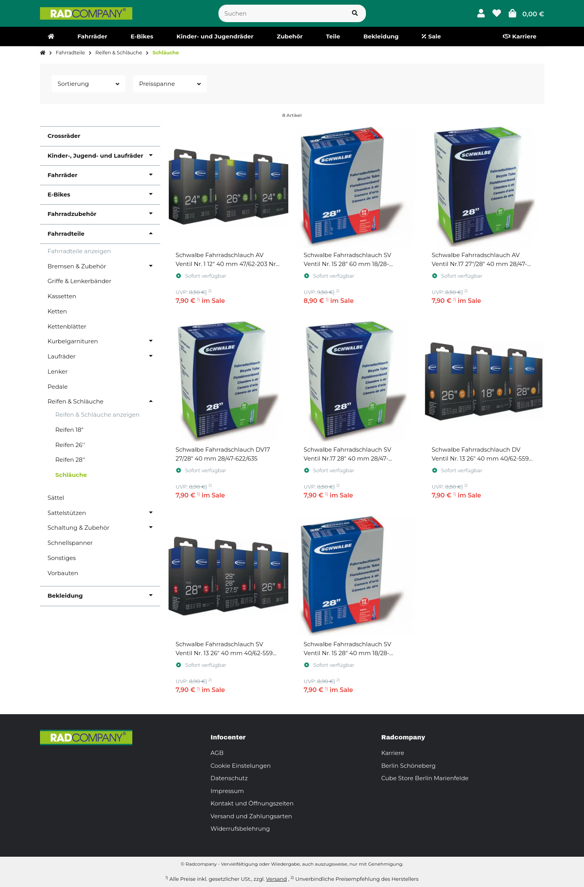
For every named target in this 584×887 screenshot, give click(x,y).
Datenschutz (229, 778)
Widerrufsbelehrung (240, 828)
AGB (217, 753)
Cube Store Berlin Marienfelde (425, 778)
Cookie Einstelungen (241, 765)
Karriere (392, 753)
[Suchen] (281, 13)
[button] (481, 13)
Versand (276, 879)
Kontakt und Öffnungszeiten (252, 803)
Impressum (227, 791)
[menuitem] (51, 36)
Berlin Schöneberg (408, 765)
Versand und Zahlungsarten (251, 816)
